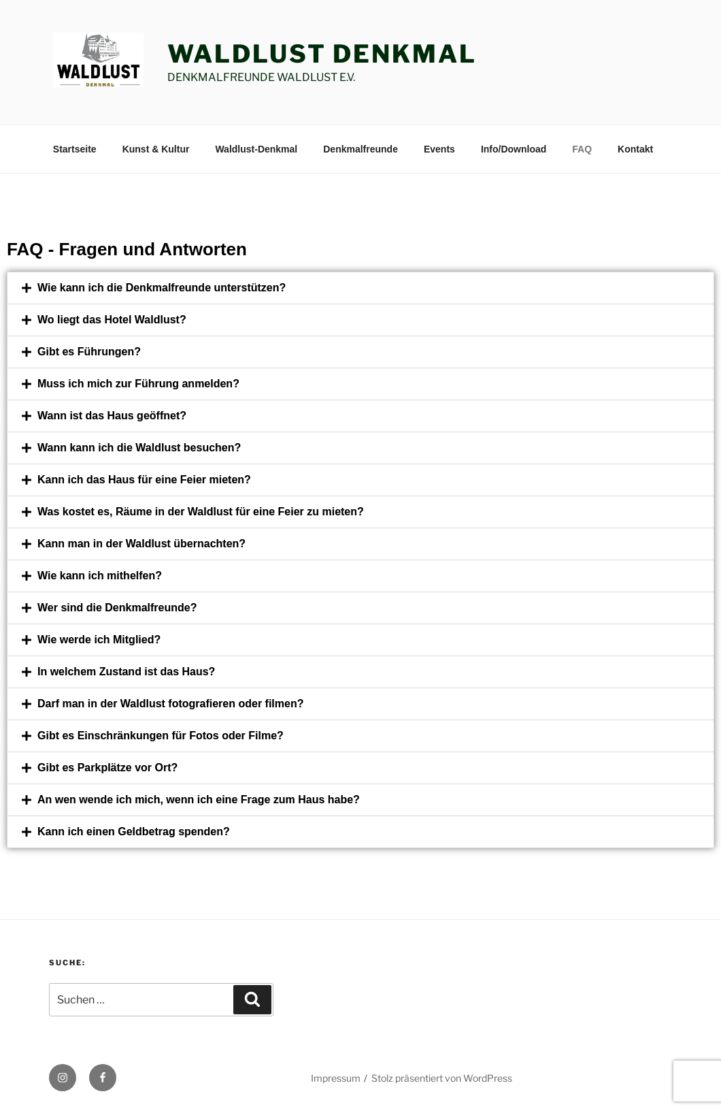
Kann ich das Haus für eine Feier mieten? (144, 479)
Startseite (75, 149)
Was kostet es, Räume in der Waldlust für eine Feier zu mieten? (200, 511)
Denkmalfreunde (360, 149)
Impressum (335, 1078)
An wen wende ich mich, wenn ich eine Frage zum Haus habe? (198, 799)
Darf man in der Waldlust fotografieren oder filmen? (170, 703)
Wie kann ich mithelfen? (99, 575)
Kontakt (635, 149)
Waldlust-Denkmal (256, 149)
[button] (360, 288)
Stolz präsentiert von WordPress (441, 1078)
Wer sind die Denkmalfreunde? (117, 607)
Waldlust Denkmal (321, 54)
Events (439, 149)
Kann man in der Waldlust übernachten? (141, 543)
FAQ (582, 149)
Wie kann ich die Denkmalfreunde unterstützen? (161, 287)
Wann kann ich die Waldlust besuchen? (139, 447)
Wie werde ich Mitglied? (99, 639)
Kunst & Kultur (156, 149)
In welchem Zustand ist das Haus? (126, 671)
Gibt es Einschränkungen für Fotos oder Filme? (160, 735)
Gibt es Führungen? (89, 351)
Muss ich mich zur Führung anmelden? (138, 383)
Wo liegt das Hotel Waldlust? (111, 319)
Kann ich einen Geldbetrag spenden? (133, 831)
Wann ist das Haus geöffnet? (111, 415)
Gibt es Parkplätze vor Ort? (107, 767)
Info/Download (513, 149)
